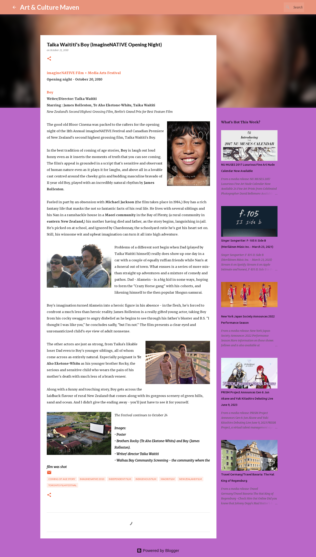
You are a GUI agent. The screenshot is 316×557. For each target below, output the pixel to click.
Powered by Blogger (158, 550)
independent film (120, 479)
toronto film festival (62, 485)
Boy (50, 92)
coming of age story (61, 479)
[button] (49, 59)
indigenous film (146, 479)
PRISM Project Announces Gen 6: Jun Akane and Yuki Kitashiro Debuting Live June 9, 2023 (247, 398)
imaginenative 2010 (92, 479)
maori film (168, 479)
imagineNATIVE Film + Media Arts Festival (84, 73)
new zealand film (190, 479)
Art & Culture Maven (49, 7)
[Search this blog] (283, 7)
